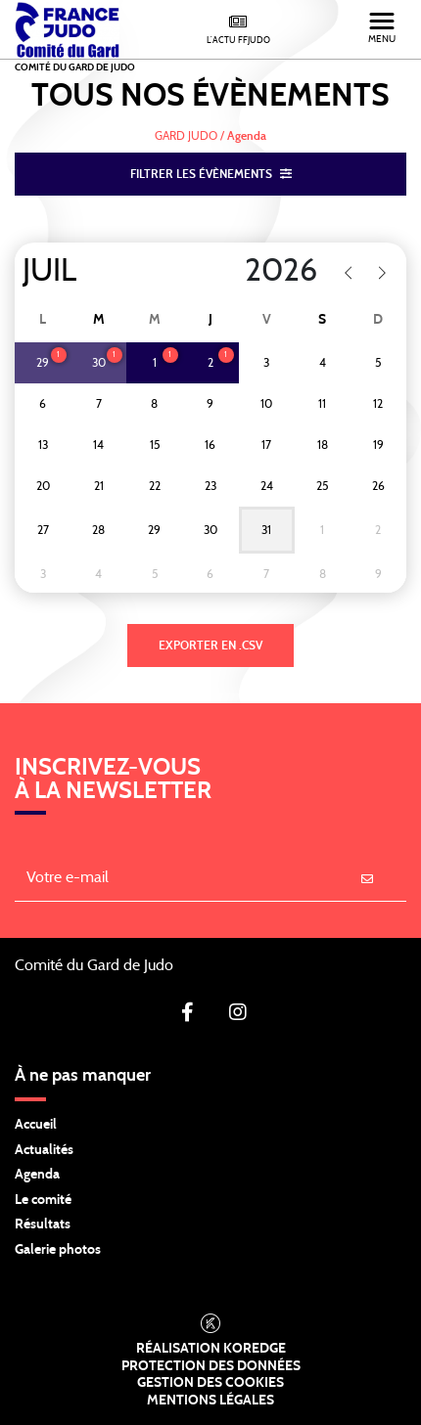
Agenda (37, 1174)
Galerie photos (58, 1250)
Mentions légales (210, 1400)
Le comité (43, 1200)
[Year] (254, 271)
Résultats (42, 1224)
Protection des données (211, 1366)
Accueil (36, 1125)
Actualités (44, 1150)
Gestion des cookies (210, 1383)
